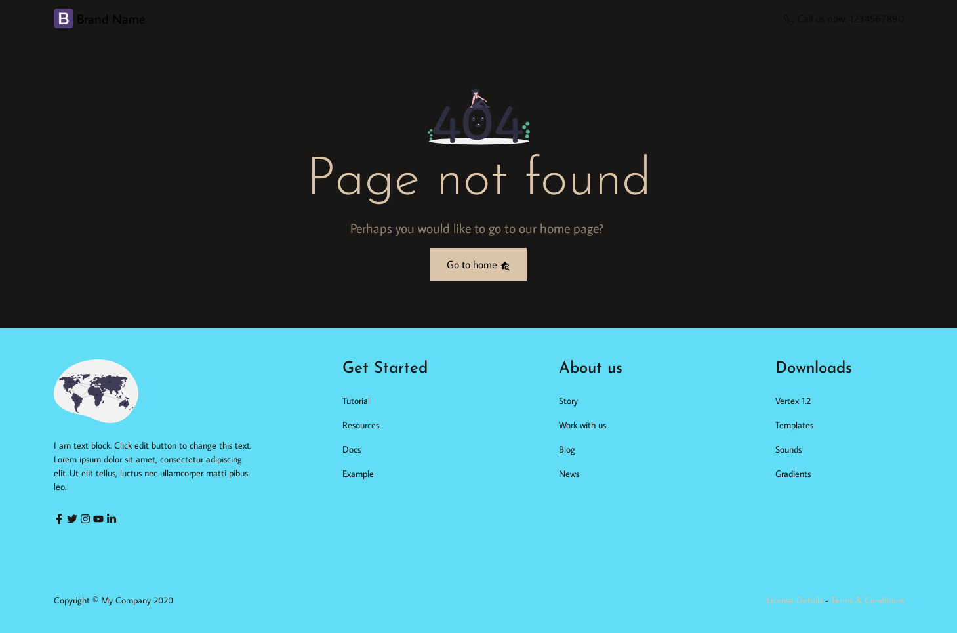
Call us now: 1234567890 (844, 18)
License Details (795, 600)
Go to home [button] (478, 264)
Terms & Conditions (867, 600)
